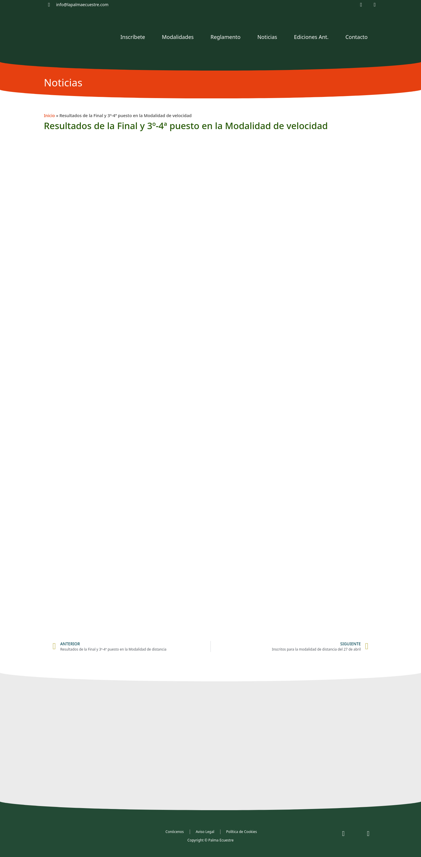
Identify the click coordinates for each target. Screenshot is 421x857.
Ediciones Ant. (311, 36)
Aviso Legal (205, 831)
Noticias (267, 36)
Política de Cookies (241, 831)
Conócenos (174, 831)
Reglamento (225, 36)
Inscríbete (132, 36)
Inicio (49, 115)
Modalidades (178, 36)
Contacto (356, 36)
